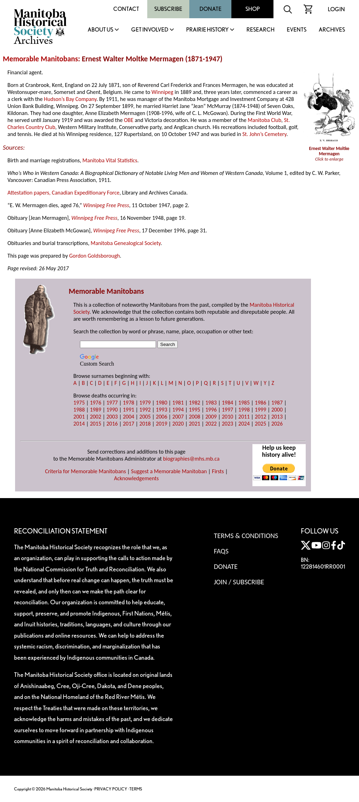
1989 (95, 409)
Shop (252, 9)
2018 (145, 423)
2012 (260, 416)
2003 (111, 416)
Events (296, 30)
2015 (95, 423)
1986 (260, 402)
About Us (100, 30)
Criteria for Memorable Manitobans (85, 471)
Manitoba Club (265, 120)
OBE (128, 120)
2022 (211, 423)
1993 (161, 409)
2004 (128, 416)
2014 (78, 423)
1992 (145, 409)
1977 (111, 402)
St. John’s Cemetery (264, 134)
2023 (227, 423)
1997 (227, 409)
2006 (161, 416)
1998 (244, 409)
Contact (126, 9)
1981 (178, 402)
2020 (178, 423)
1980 (161, 402)
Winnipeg (162, 92)
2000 (277, 409)
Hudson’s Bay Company (70, 99)
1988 (78, 409)
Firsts (218, 471)
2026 (277, 423)
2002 (95, 416)
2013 (277, 416)
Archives (332, 30)
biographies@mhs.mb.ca (191, 458)
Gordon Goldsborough (94, 255)
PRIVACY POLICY (110, 788)
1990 (111, 409)
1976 (95, 402)
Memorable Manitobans (40, 58)
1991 (128, 409)
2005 (145, 416)
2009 (211, 416)
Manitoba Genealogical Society (126, 243)
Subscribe (168, 9)
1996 (211, 409)
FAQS (221, 551)
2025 (260, 423)
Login (336, 9)
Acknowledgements (136, 478)
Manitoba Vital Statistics (109, 160)
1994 (178, 409)
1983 (211, 402)
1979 (145, 402)
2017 (128, 423)
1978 (128, 402)
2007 (178, 416)
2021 (194, 423)
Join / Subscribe (239, 582)
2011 (244, 416)
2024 (244, 423)
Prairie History (207, 30)
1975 (78, 402)
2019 (161, 423)
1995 (194, 409)
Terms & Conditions (246, 535)
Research (260, 30)
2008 (194, 416)
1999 (260, 409)
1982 (194, 402)
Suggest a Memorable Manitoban (169, 471)
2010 (227, 416)
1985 (244, 402)
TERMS (135, 788)
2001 (78, 416)
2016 (111, 423)
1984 (227, 402)
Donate (210, 9)
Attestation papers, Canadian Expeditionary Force (63, 192)
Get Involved (149, 30)
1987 (277, 402)
